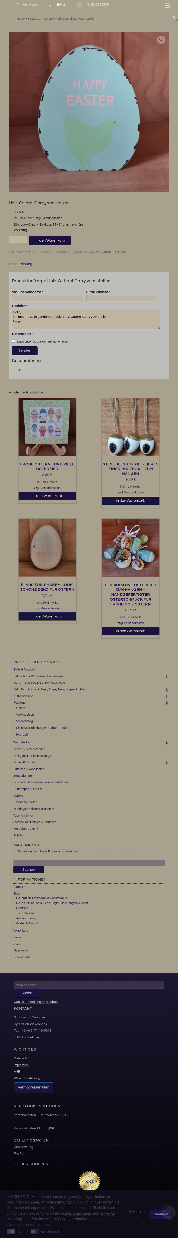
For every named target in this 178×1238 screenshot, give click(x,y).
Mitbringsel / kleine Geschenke (33, 809)
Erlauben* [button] (160, 1214)
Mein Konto (20, 950)
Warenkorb (20, 930)
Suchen (28, 869)
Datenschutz (22, 334)
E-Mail (57, 4)
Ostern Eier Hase (113, 252)
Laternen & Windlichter (28, 769)
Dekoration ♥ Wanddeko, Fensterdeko (38, 676)
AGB (16, 943)
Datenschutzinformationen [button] (28, 1224)
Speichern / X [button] (137, 1214)
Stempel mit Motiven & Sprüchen (34, 822)
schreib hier (32, 1037)
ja (15, 341)
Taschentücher (23, 815)
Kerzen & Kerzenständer (28, 749)
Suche (27, 993)
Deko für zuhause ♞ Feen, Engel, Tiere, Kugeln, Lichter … (53, 903)
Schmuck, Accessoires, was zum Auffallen (41, 782)
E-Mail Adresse (98, 292)
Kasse (17, 937)
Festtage (19, 702)
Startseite (19, 887)
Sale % (18, 835)
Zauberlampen (23, 775)
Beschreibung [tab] (20, 264)
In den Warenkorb (50, 240)
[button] (161, 40)
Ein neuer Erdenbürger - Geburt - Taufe (41, 728)
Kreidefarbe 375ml (25, 828)
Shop (16, 893)
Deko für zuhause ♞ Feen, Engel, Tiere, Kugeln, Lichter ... (50, 689)
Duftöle (18, 795)
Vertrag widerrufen (33, 1087)
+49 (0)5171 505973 (93, 4)
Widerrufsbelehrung (27, 1078)
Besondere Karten (25, 802)
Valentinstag (24, 721)
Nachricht (20, 306)
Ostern (77, 252)
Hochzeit (22, 734)
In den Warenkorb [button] (47, 496)
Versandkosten (52, 218)
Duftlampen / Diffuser (27, 789)
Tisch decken (22, 742)
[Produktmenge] (18, 239)
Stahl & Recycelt (24, 669)
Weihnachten (25, 714)
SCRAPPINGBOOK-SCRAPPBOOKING (39, 682)
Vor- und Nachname (27, 292)
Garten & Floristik (24, 762)
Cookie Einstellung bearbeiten (36, 1002)
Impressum (21, 1065)
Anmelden (25, 4)
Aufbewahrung (23, 696)
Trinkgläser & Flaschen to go (32, 756)
